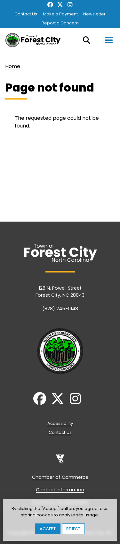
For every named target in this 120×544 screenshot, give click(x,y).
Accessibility (60, 423)
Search (86, 40)
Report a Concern (60, 23)
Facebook (50, 5)
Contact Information (60, 490)
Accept (48, 528)
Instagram (70, 5)
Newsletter (94, 14)
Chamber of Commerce (60, 477)
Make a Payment (60, 14)
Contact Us (25, 14)
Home (12, 66)
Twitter (60, 5)
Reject (73, 528)
